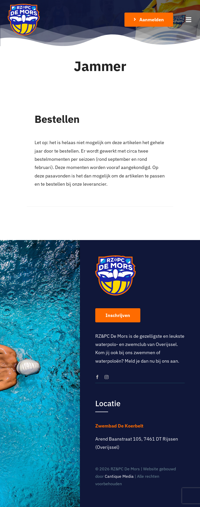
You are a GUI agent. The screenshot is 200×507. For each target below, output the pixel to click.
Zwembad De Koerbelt (119, 426)
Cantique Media (119, 476)
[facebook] (97, 377)
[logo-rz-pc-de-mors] (24, 6)
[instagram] (106, 377)
